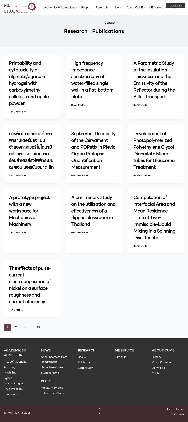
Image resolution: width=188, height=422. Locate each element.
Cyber (8, 378)
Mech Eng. (10, 372)
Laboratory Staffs (52, 393)
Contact (110, 23)
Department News (53, 367)
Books (82, 357)
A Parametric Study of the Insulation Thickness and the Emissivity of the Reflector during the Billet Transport (154, 80)
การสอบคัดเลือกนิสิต (15, 362)
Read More (17, 111)
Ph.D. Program (13, 389)
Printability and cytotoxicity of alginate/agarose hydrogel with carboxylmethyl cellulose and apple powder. (29, 83)
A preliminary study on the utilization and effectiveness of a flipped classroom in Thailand (93, 211)
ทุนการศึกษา (11, 394)
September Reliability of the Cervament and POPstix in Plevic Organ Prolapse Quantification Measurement (93, 150)
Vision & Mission (162, 362)
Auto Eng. (10, 367)
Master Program (14, 383)
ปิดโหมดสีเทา (176, 5)
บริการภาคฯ (121, 357)
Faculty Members (52, 388)
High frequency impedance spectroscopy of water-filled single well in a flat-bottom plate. (92, 80)
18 (38, 327)
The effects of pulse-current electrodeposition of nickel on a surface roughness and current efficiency (30, 285)
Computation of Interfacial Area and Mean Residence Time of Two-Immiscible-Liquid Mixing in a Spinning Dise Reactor (154, 217)
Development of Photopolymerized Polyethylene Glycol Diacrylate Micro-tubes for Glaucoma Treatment (154, 150)
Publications (86, 362)
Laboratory (85, 368)
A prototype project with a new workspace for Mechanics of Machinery (29, 211)
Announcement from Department (54, 359)
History (156, 357)
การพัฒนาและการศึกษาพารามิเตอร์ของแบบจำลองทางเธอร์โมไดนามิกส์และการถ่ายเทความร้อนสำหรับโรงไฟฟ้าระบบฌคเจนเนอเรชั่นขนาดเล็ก (31, 150)
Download (158, 368)
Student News (50, 373)
